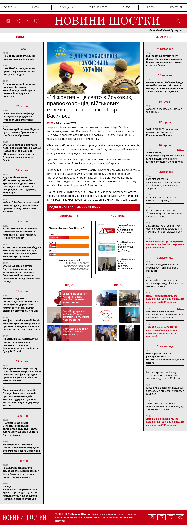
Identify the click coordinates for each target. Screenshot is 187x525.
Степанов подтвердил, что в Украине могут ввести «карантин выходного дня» (164, 213)
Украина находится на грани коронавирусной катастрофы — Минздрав (163, 267)
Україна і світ (98, 7)
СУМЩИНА (118, 216)
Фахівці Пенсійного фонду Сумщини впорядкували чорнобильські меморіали (18, 116)
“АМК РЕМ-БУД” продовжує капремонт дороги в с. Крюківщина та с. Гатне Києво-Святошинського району (165, 157)
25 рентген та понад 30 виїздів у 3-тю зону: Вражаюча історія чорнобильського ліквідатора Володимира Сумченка (22, 252)
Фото (150, 7)
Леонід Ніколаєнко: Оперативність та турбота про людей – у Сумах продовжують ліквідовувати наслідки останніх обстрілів (21, 492)
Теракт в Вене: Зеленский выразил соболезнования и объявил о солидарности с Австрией (162, 331)
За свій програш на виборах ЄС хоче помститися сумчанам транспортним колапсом (76, 317)
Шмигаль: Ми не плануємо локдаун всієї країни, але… (161, 199)
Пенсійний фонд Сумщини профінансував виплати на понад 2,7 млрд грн (19, 71)
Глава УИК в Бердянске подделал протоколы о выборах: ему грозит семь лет (165, 390)
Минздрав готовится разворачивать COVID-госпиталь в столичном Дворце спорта (165, 358)
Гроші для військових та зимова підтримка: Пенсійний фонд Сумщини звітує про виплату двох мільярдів (21, 472)
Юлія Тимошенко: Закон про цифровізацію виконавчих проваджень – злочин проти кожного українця (20, 233)
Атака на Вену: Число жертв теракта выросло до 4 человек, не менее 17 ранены (164, 283)
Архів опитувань (80, 268)
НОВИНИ (21, 37)
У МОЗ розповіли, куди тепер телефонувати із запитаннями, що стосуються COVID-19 (165, 406)
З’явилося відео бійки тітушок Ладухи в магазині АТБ (75, 331)
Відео (126, 7)
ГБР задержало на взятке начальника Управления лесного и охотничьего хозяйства (164, 314)
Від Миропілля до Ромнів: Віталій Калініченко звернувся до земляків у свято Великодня (21, 447)
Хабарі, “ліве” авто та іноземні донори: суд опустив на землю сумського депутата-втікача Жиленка (21, 207)
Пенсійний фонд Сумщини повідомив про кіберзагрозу (19, 57)
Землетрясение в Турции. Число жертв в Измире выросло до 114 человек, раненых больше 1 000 (164, 228)
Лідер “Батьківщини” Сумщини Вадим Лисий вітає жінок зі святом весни (75, 298)
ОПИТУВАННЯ (69, 216)
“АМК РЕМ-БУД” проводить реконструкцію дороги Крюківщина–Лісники (162, 132)
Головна (10, 7)
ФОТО (118, 285)
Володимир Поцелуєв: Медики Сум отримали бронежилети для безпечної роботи (21, 132)
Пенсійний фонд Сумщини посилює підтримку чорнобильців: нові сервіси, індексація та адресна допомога (19, 90)
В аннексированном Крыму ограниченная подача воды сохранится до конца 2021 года (163, 375)
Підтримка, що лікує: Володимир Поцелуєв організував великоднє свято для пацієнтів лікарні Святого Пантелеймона (20, 429)
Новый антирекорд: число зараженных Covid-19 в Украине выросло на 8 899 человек (165, 299)
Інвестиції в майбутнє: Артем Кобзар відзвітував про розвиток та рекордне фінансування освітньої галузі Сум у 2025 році (21, 345)
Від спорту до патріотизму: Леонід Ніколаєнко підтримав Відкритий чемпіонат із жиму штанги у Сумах (164, 60)
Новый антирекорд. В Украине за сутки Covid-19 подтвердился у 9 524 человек (165, 244)
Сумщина (66, 7)
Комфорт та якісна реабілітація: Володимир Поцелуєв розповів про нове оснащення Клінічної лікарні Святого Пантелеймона (22, 325)
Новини (37, 7)
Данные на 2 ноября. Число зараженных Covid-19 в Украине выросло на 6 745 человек (165, 421)
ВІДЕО (69, 285)
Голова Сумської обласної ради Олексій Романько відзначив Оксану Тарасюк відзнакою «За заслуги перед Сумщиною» (164, 87)
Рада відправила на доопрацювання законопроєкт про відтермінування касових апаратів (163, 183)
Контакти (176, 7)
